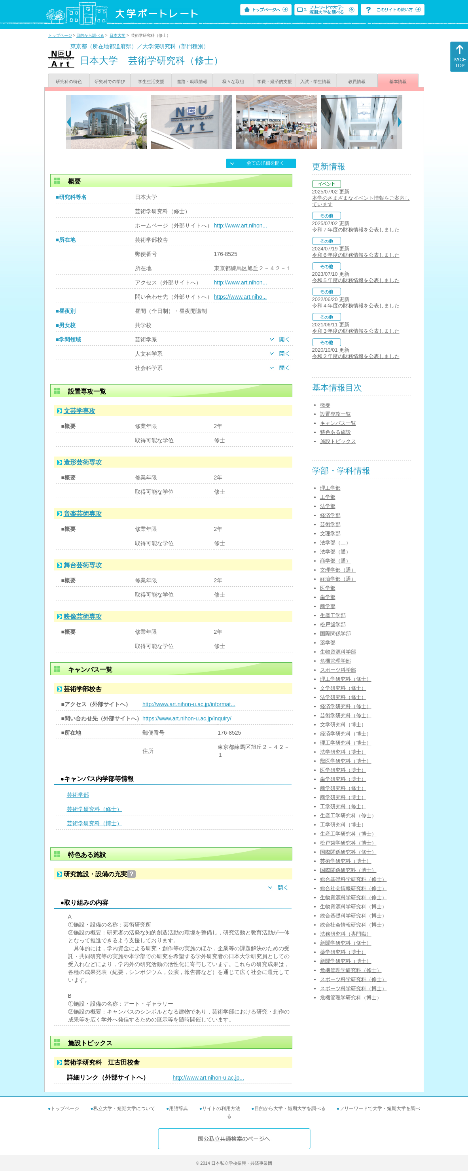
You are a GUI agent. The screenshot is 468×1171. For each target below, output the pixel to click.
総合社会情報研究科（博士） (353, 925)
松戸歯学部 (333, 624)
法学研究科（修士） (343, 697)
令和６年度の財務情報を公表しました (356, 255)
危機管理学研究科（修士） (351, 970)
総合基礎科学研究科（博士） (353, 916)
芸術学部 (78, 795)
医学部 (327, 588)
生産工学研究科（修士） (348, 816)
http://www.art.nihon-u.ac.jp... (208, 1077)
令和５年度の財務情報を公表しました (356, 280)
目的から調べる (90, 35)
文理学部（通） (338, 570)
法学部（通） (335, 552)
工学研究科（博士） (343, 825)
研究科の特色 (69, 81)
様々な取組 (233, 81)
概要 (325, 405)
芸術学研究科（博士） (94, 823)
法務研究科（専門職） (345, 934)
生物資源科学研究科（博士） (353, 907)
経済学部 (330, 515)
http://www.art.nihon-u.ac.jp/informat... (188, 704)
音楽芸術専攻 (83, 513)
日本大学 (117, 35)
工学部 (327, 497)
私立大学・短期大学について (124, 1108)
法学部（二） (335, 543)
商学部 (327, 606)
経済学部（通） (338, 579)
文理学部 (330, 533)
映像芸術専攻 (83, 616)
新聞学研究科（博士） (345, 961)
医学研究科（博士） (343, 770)
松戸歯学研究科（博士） (348, 843)
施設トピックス (338, 441)
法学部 (327, 506)
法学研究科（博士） (343, 752)
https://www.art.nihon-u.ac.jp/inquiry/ (186, 718)
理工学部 (330, 488)
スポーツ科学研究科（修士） (353, 979)
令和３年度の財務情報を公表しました (356, 331)
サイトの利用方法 (221, 1108)
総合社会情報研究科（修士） (353, 888)
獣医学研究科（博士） (345, 761)
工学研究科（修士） (343, 806)
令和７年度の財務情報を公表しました (356, 230)
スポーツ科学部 (338, 670)
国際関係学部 (335, 634)
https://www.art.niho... (240, 297)
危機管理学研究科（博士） (351, 997)
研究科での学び (110, 81)
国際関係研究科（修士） (348, 852)
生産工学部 (333, 615)
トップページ (60, 35)
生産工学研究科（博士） (348, 834)
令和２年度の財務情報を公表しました (356, 356)
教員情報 (357, 81)
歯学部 (327, 597)
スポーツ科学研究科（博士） (353, 988)
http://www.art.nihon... (240, 225)
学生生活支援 (151, 81)
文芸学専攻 (79, 410)
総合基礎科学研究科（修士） (353, 879)
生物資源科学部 (338, 652)
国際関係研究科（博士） (348, 870)
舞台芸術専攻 (83, 565)
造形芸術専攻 (83, 462)
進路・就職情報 (192, 81)
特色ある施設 (335, 432)
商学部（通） (335, 561)
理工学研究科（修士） (345, 679)
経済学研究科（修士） (345, 706)
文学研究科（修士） (343, 688)
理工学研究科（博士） (345, 743)
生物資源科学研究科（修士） (353, 897)
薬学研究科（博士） (343, 952)
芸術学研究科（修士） (94, 809)
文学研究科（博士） (343, 725)
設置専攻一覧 (335, 414)
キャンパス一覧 (338, 423)
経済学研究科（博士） (345, 734)
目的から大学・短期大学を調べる (290, 1108)
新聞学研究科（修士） (345, 943)
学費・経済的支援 (274, 81)
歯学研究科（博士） (343, 779)
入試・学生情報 (315, 81)
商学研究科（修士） (343, 788)
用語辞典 (178, 1108)
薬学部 (327, 643)
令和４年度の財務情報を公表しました (356, 306)
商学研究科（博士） (343, 797)
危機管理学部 (335, 661)
